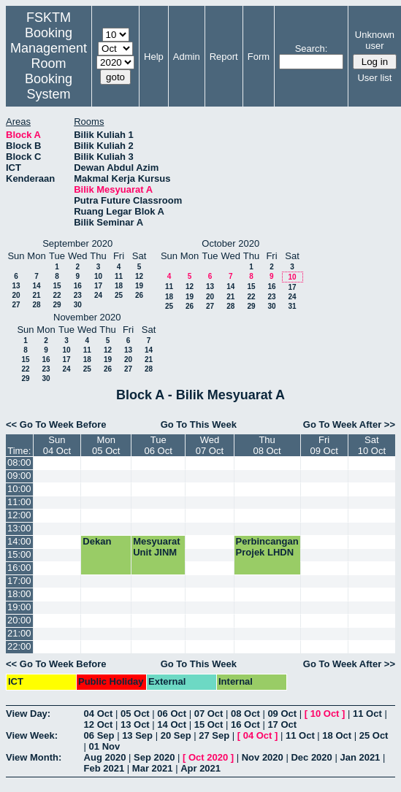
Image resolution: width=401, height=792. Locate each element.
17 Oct (282, 724)
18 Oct (336, 735)
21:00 (19, 633)
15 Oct (209, 724)
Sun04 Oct (57, 445)
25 (119, 295)
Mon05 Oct (106, 445)
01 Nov (105, 746)
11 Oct (367, 713)
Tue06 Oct (158, 445)
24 (98, 295)
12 (139, 276)
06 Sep (99, 735)
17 (98, 286)
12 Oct (98, 724)
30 (78, 305)
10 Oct (325, 713)
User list (374, 77)
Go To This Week (199, 424)
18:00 (19, 593)
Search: (311, 48)
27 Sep (214, 735)
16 (78, 286)
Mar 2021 (152, 768)
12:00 (19, 515)
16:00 (19, 567)
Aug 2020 (105, 757)
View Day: (28, 713)
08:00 (19, 462)
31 (292, 306)
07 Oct (209, 713)
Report (224, 56)
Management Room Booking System (48, 71)
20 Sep (176, 735)
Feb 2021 (104, 768)
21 (36, 295)
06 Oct (171, 713)
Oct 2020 (208, 757)
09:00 (19, 475)
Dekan (97, 541)
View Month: (33, 757)
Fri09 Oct (324, 445)
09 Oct (282, 713)
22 (57, 295)
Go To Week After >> (349, 424)
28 (36, 305)
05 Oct (135, 713)
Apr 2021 (200, 768)
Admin (186, 56)
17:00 (19, 580)
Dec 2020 (311, 757)
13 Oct (135, 724)
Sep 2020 (154, 757)
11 (119, 276)
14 (36, 286)
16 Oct (245, 724)
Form (259, 56)
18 (119, 286)
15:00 (19, 554)
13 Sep (137, 735)
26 (139, 295)
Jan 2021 (360, 757)
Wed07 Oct (210, 445)
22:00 (19, 646)
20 (16, 295)
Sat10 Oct (372, 445)
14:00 (19, 541)
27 (16, 305)
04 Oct (98, 713)
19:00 (19, 606)
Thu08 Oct (266, 445)
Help (154, 56)
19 (139, 286)
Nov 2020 (262, 757)
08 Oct (245, 713)
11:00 (19, 501)
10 (98, 276)
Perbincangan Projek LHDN (267, 547)
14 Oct (171, 724)
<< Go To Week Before (56, 424)
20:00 (19, 620)
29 (57, 305)
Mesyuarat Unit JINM (156, 547)
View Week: (32, 735)
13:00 (19, 528)
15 (57, 286)
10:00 (19, 488)
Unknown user (374, 40)
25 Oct (374, 735)
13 (16, 286)
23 (78, 295)
